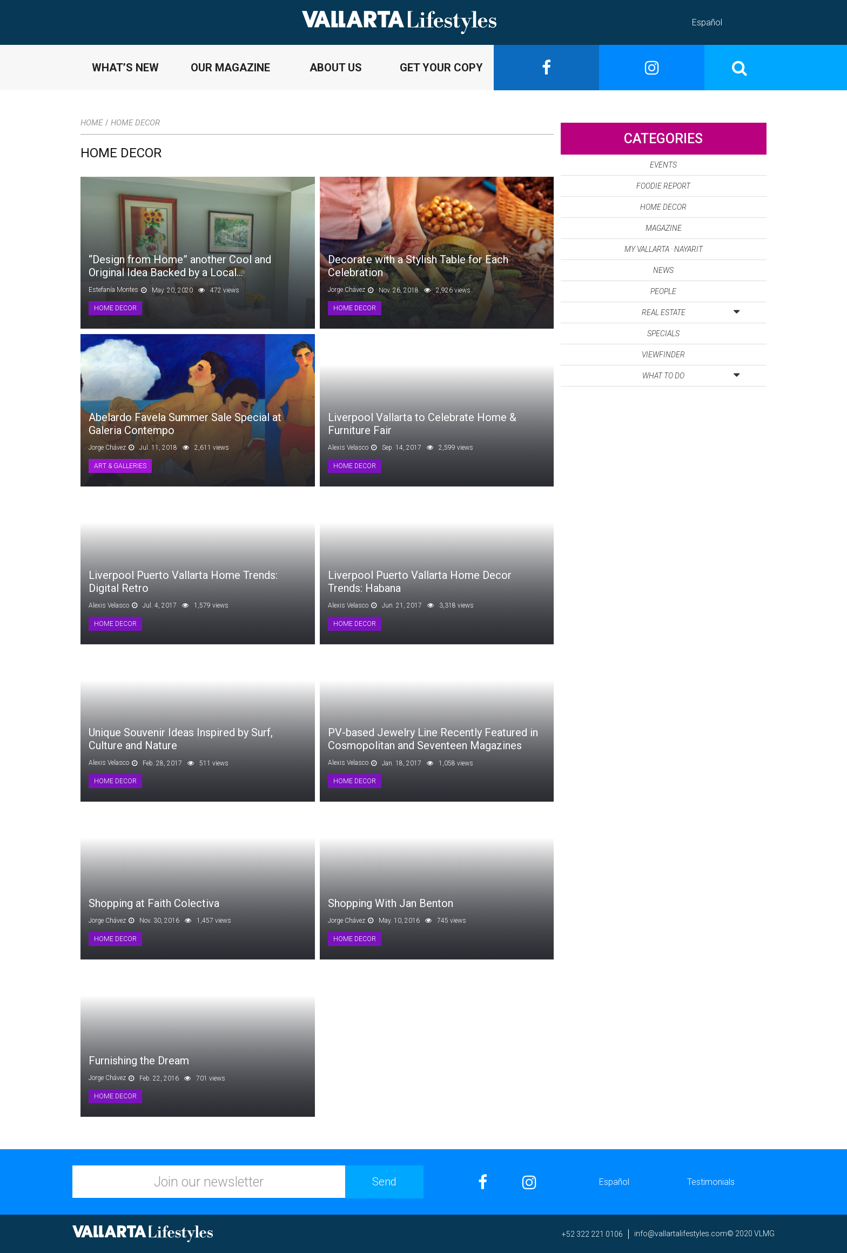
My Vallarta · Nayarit (663, 249)
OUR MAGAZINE (230, 67)
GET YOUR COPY (441, 67)
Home (91, 123)
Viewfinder (663, 354)
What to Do (691, 373)
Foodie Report (663, 186)
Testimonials (711, 1182)
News (663, 270)
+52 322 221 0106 (592, 1234)
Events (663, 165)
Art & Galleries (120, 466)
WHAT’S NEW (125, 67)
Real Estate (691, 310)
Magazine (664, 228)
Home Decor (135, 123)
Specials (663, 333)
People (663, 291)
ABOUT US (336, 67)
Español (707, 22)
